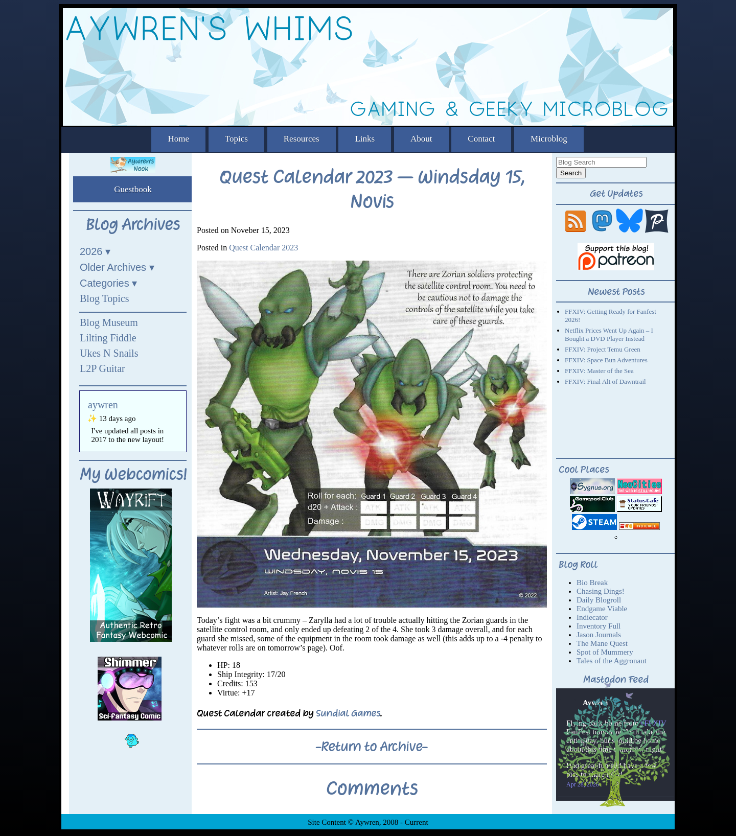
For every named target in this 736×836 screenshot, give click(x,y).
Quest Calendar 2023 (263, 247)
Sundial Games (348, 713)
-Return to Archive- (371, 746)
